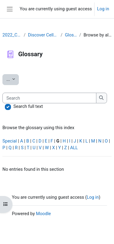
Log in (103, 9)
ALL (74, 147)
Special (9, 141)
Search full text (28, 106)
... (12, 79)
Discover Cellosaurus (43, 35)
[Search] (49, 98)
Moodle (43, 213)
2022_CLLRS (11, 35)
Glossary (71, 35)
